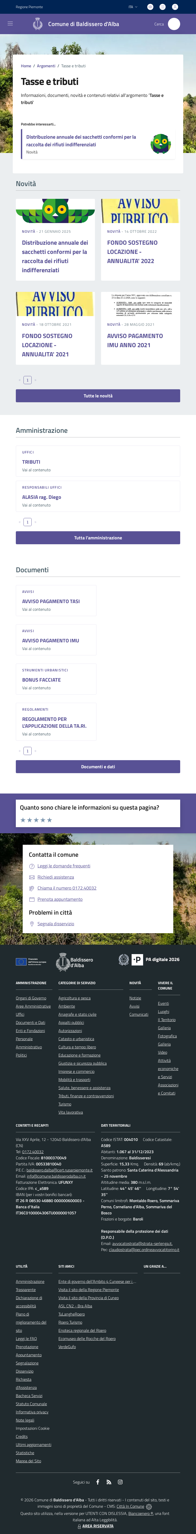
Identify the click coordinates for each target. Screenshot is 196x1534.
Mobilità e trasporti (74, 1079)
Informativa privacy (32, 1412)
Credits (22, 1436)
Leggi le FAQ (26, 1338)
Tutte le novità (98, 395)
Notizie (135, 998)
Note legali (25, 1420)
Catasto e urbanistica (76, 1039)
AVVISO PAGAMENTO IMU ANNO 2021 (135, 340)
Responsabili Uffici (42, 487)
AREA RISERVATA (95, 1526)
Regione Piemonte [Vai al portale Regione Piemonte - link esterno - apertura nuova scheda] (29, 6)
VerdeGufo (67, 1347)
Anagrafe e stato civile (77, 1014)
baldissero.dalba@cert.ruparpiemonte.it (60, 1170)
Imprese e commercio (76, 1071)
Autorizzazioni (70, 1031)
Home (26, 66)
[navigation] (10, 23)
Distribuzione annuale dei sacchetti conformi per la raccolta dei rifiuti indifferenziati (81, 140)
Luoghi (163, 1011)
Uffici (28, 452)
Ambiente (66, 1006)
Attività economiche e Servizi (168, 1068)
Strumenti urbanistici (45, 670)
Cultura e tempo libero (77, 1047)
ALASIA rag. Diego (41, 497)
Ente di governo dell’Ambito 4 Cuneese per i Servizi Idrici (105, 1281)
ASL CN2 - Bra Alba (75, 1306)
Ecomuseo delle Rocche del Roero (87, 1338)
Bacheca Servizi (29, 1396)
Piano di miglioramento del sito (31, 1322)
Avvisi (28, 591)
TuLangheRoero (71, 1314)
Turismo (64, 1104)
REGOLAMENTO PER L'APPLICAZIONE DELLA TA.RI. (54, 722)
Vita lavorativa (70, 1112)
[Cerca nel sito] (174, 24)
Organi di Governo (31, 998)
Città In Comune (130, 1506)
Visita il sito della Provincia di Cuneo (88, 1298)
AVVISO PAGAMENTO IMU (50, 640)
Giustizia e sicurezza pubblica (82, 1063)
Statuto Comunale (31, 1404)
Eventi (163, 1003)
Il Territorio (167, 1020)
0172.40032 (33, 1152)
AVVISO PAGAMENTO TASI (51, 601)
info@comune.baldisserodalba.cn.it (56, 1176)
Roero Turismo (70, 1322)
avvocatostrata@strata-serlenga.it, (142, 1243)
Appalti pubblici (71, 1022)
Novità (29, 231)
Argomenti (46, 66)
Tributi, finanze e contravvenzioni (86, 1096)
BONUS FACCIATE (41, 680)
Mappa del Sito (28, 1461)
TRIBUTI (31, 462)
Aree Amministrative (33, 1006)
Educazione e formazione (79, 1055)
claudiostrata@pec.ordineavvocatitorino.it (144, 1249)
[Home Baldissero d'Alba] (73, 24)
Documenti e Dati (30, 1022)
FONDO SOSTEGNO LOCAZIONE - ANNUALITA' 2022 (132, 251)
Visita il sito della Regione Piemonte (88, 1289)
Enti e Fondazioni (30, 1031)
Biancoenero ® (140, 1513)
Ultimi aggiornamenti (33, 1444)
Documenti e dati (98, 766)
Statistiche (25, 1453)
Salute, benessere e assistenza (84, 1088)
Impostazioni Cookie (33, 1428)
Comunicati (138, 1014)
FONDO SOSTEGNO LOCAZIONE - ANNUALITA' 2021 (47, 345)
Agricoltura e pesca (74, 998)
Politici (21, 1055)
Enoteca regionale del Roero (82, 1330)
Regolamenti (35, 709)
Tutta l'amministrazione (98, 537)
